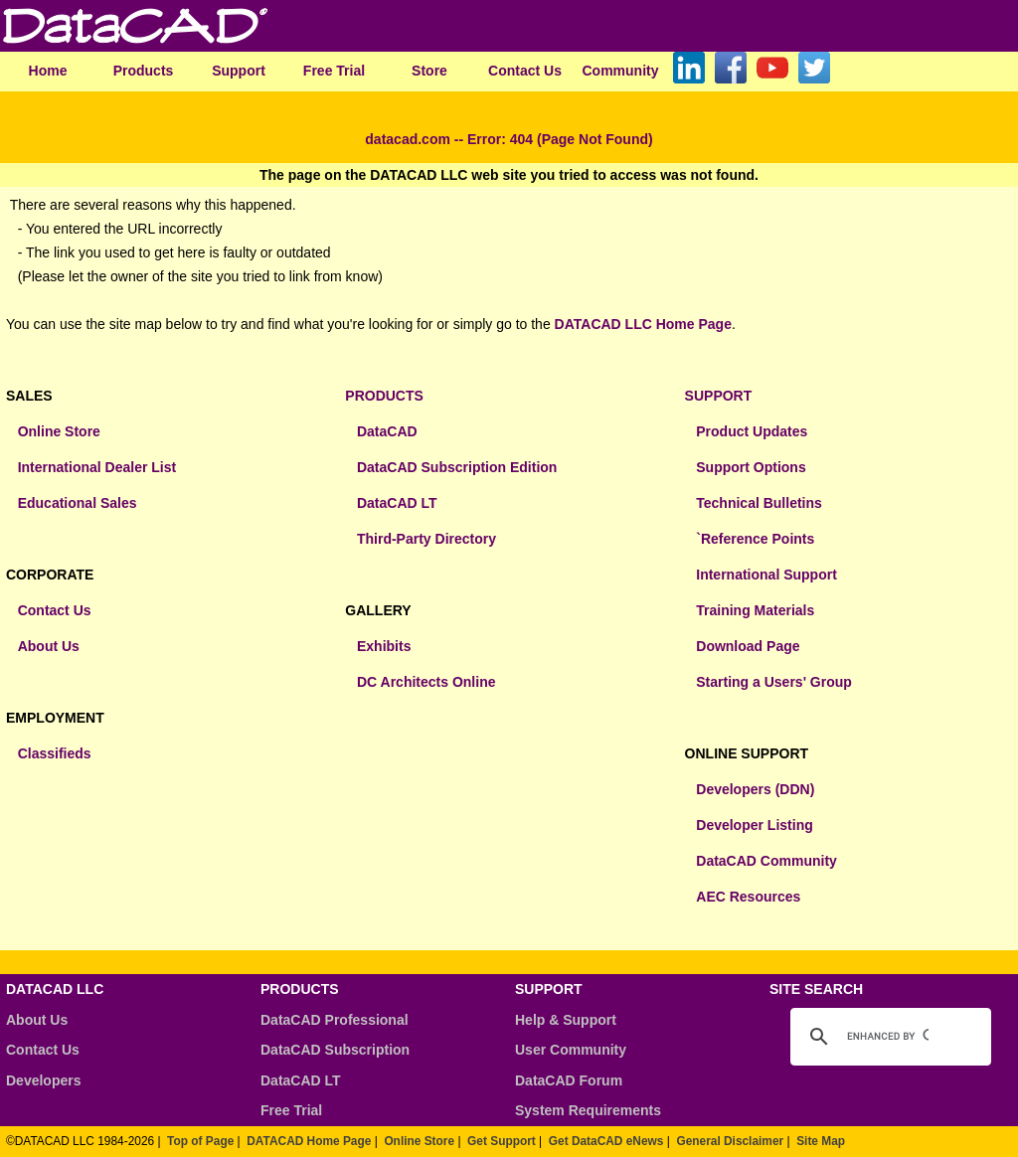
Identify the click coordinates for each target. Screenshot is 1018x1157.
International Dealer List (97, 467)
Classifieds (54, 753)
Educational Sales (77, 503)
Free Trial (334, 71)
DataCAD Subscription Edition (457, 467)
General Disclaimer (729, 1141)
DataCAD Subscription (335, 1050)
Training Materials (755, 610)
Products (143, 71)
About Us (49, 646)
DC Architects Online (426, 682)
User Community (570, 1050)
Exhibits (384, 646)
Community (621, 71)
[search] (888, 1037)
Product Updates (751, 431)
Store (429, 71)
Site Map (820, 1141)
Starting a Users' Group (774, 682)
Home (48, 71)
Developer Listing (754, 825)
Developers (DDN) (755, 789)
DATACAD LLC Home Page (643, 324)
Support (238, 71)
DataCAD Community (766, 861)
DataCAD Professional (334, 1020)
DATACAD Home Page (309, 1141)
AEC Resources (748, 897)
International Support (766, 574)
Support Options (750, 467)
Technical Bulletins (759, 503)
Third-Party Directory (426, 539)
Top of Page (200, 1141)
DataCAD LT (397, 503)
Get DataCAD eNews (606, 1141)
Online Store (59, 431)
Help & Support (565, 1020)
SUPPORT (719, 396)
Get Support (501, 1141)
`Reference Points (755, 539)
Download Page (747, 646)
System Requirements (588, 1110)
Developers (43, 1080)
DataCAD (387, 431)
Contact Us (525, 71)
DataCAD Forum (568, 1080)
